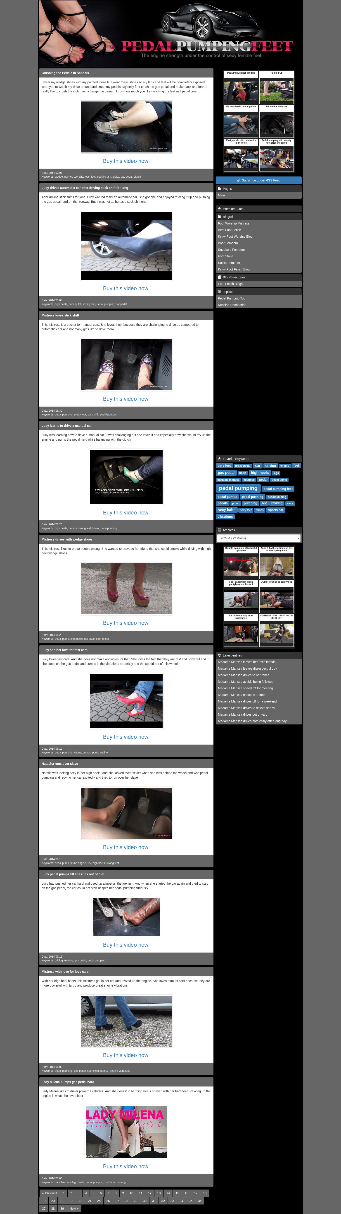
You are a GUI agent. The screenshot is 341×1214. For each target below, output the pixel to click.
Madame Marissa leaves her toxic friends (246, 662)
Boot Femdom (228, 243)
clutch (137, 176)
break (95, 528)
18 (205, 1193)
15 (177, 1193)
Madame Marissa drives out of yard (243, 714)
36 (200, 1201)
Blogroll (225, 217)
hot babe (89, 638)
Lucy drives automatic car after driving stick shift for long (85, 188)
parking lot (75, 304)
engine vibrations (120, 1070)
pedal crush (104, 176)
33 (172, 1201)
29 (135, 1201)
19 (44, 1201)
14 (168, 1193)
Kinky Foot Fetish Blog (234, 269)
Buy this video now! (126, 161)
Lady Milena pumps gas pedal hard (68, 1082)
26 (108, 1201)
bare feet (60, 1182)
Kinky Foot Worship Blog (235, 236)
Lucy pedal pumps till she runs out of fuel (73, 874)
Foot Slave (225, 256)
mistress (249, 479)
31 (154, 1201)
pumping (250, 503)
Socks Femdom (229, 263)
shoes (77, 752)
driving (59, 960)
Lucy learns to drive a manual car (67, 425)
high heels (61, 304)
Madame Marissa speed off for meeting (245, 688)
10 (131, 1193)
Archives (226, 530)
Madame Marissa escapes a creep (242, 695)
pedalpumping (109, 528)
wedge (59, 176)
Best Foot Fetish (229, 230)
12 (150, 1193)
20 (53, 1201)
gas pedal (127, 176)
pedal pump (62, 638)
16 (186, 1193)
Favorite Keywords (233, 459)
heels (242, 473)
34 (181, 1201)
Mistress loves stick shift (60, 315)
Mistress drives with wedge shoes (67, 539)
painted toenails (73, 176)
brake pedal (242, 465)
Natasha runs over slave (60, 763)
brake (115, 176)
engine (284, 465)
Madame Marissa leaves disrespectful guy (247, 668)
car (257, 465)
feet (93, 176)
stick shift (93, 414)
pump (235, 503)
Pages (225, 189)
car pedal (121, 304)
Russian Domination (232, 305)
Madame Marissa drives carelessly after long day (252, 721)
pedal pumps (227, 497)
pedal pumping (105, 304)
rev (89, 863)
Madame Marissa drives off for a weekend (247, 701)
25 (99, 1201)
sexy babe (226, 510)
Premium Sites (231, 209)
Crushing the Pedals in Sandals (65, 73)
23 (80, 1201)
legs (87, 176)
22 (71, 1201)
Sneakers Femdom (231, 249)
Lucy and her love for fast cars (65, 650)
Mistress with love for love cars (65, 971)
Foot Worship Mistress (233, 223)
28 (126, 1201)
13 (159, 1193)
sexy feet (246, 510)
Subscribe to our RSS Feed (258, 180)
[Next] (74, 1208)
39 (62, 1208)
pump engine (100, 752)
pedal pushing (252, 497)
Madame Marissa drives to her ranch (243, 675)
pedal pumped (108, 414)
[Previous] (49, 1193)
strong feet (89, 304)
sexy (290, 503)
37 (44, 1208)
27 (117, 1201)
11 (140, 1193)
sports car (93, 1070)
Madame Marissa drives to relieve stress (246, 708)
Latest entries (230, 655)
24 (90, 1201)
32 (163, 1201)
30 (145, 1201)
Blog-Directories (231, 277)
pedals (222, 503)
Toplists (225, 292)
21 (62, 1201)
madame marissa (228, 479)
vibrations (225, 517)
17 (195, 1193)
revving (68, 960)
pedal (263, 479)
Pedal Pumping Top (231, 298)
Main (221, 195)
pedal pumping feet (278, 489)
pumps (73, 528)
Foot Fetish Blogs (230, 284)
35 (190, 1201)
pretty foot (80, 414)
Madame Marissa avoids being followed (245, 681)
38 (53, 1208)
